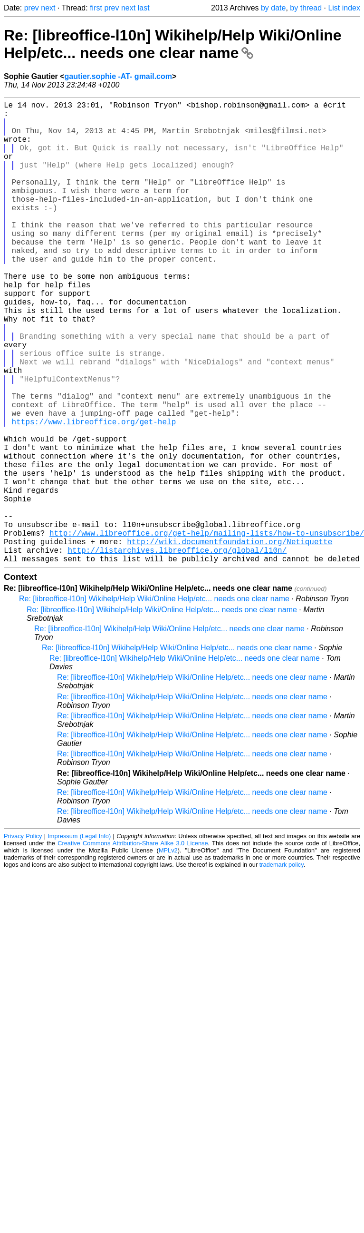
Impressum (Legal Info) (79, 938)
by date (273, 8)
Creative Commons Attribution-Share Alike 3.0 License (132, 945)
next (48, 8)
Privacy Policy (23, 938)
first (96, 8)
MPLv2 (168, 953)
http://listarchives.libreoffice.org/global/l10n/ (177, 651)
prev (31, 8)
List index (344, 8)
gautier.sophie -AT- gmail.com (118, 76)
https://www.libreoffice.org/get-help (94, 494)
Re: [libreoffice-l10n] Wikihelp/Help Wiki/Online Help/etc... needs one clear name (173, 44)
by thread (306, 8)
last (144, 8)
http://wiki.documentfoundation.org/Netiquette (229, 640)
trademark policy (281, 967)
